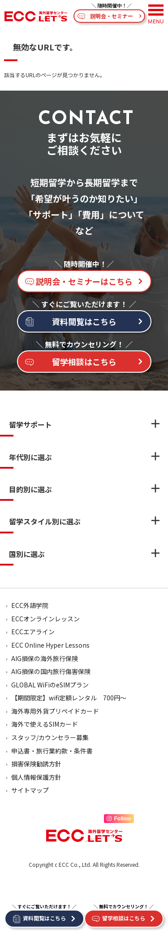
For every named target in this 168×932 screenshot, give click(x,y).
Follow (119, 819)
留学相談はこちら (84, 361)
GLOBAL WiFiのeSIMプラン (50, 684)
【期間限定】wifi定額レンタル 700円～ (68, 697)
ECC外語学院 (29, 605)
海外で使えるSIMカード (44, 724)
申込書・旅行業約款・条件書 (52, 750)
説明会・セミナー (111, 16)
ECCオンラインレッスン (45, 618)
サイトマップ (30, 790)
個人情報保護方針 (36, 777)
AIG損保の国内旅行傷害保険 (50, 671)
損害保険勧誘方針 (36, 763)
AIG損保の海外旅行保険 (44, 658)
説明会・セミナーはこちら (84, 281)
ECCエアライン (33, 631)
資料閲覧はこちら (84, 321)
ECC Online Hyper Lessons (50, 645)
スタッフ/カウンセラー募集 (50, 737)
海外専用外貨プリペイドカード (55, 711)
